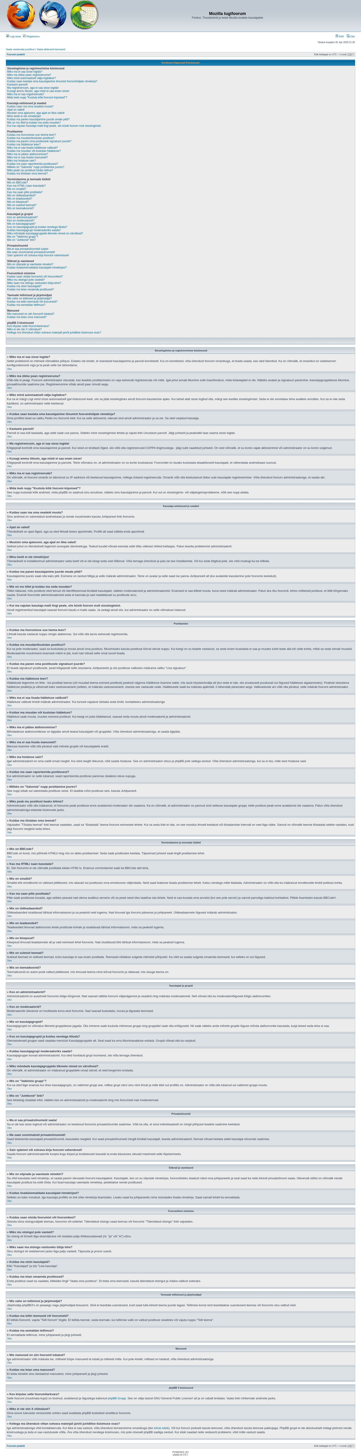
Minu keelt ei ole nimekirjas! (24, 116)
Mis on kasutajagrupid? (21, 223)
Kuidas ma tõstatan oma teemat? (27, 173)
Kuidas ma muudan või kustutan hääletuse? (34, 151)
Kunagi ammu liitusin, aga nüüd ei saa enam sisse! (38, 91)
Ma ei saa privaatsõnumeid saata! (27, 249)
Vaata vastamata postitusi (20, 49)
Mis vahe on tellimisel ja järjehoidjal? (29, 298)
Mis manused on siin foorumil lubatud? (30, 313)
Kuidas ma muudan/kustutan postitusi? (31, 138)
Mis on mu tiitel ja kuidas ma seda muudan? (34, 122)
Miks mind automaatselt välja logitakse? (31, 78)
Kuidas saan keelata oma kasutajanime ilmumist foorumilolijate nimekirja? (52, 81)
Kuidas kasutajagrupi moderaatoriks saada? (34, 230)
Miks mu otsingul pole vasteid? (26, 279)
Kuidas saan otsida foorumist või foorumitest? (35, 276)
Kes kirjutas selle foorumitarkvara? (28, 326)
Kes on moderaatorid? (20, 220)
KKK (339, 36)
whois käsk (161, 1428)
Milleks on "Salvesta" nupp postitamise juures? (35, 167)
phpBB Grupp (117, 1398)
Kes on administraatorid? (22, 217)
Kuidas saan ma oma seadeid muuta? (30, 106)
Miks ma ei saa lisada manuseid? (27, 157)
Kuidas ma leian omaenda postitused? (30, 289)
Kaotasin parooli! (17, 84)
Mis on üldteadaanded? (21, 195)
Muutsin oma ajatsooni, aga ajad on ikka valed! (36, 113)
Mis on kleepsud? (18, 201)
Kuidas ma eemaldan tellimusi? (26, 305)
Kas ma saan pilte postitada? (25, 192)
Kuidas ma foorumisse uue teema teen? (31, 134)
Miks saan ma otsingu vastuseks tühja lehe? (34, 283)
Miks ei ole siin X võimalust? (24, 329)
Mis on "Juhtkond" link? (21, 240)
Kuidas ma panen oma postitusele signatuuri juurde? (39, 141)
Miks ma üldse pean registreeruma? (29, 75)
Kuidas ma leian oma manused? (27, 317)
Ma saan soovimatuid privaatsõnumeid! (31, 252)
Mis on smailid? (16, 189)
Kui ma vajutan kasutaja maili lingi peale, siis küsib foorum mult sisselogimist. (54, 125)
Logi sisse (13, 36)
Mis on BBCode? (17, 182)
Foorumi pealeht (16, 54)
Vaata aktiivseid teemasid (51, 49)
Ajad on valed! (16, 109)
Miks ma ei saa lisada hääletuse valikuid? (32, 147)
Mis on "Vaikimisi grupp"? (22, 236)
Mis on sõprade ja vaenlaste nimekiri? (30, 264)
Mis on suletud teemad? (21, 205)
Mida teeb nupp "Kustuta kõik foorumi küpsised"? (37, 97)
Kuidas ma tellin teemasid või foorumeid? (32, 301)
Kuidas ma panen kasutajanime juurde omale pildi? (38, 119)
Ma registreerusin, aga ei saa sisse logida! (33, 87)
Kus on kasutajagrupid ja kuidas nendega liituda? (37, 227)
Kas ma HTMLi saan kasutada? (26, 185)
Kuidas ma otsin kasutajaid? (24, 286)
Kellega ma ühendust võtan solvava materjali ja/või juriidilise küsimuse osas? (54, 332)
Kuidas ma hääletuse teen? (24, 144)
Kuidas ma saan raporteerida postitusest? (32, 163)
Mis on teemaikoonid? (20, 208)
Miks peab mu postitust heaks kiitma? (30, 170)
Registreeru (31, 36)
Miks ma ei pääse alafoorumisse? (27, 154)
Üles (9, 369)
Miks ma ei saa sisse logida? (24, 71)
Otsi (351, 36)
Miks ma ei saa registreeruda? (25, 94)
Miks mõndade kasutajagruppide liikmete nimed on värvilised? (45, 233)
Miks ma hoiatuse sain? (21, 160)
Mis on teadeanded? (19, 198)
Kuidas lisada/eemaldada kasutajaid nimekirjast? (37, 267)
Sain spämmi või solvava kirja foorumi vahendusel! (38, 255)
